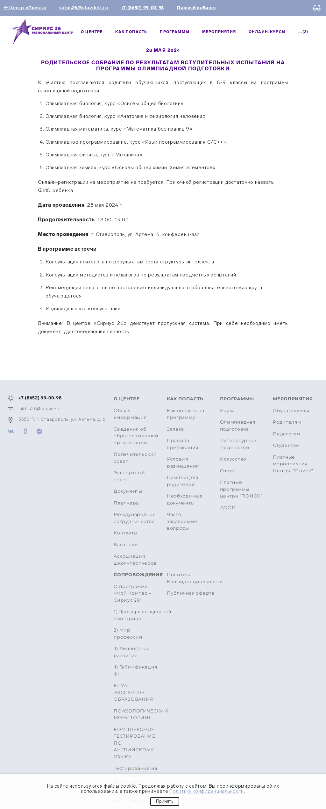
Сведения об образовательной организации (136, 436)
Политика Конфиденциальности (195, 578)
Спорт (228, 471)
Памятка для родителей (182, 481)
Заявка (175, 429)
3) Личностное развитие (132, 652)
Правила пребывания (182, 444)
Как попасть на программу (185, 414)
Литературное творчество (238, 444)
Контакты (126, 533)
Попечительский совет (135, 458)
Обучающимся (291, 410)
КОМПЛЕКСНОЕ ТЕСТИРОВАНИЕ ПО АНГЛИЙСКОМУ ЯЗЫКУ (134, 743)
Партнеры (127, 503)
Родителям (287, 422)
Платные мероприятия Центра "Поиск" (293, 464)
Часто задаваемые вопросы (182, 521)
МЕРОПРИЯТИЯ (219, 32)
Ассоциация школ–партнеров (135, 560)
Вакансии (126, 544)
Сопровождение (136, 574)
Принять (165, 801)
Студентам (286, 445)
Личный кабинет (196, 8)
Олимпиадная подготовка (237, 426)
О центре (92, 32)
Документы (128, 491)
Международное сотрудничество (135, 518)
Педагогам (286, 434)
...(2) (303, 32)
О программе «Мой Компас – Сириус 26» (132, 593)
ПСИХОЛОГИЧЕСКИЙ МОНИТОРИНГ (136, 714)
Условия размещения (183, 463)
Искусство (233, 459)
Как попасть (131, 32)
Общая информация (130, 414)
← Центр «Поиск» (25, 8)
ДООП (228, 507)
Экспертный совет (129, 476)
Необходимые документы (185, 499)
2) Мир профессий (128, 634)
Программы (174, 32)
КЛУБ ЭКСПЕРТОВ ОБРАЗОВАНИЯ (133, 692)
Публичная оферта (191, 593)
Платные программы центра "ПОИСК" (241, 489)
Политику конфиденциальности (206, 791)
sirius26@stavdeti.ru (83, 8)
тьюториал (136, 615)
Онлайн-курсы (267, 32)
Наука (227, 410)
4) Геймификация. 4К (136, 671)
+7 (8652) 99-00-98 (142, 8)
